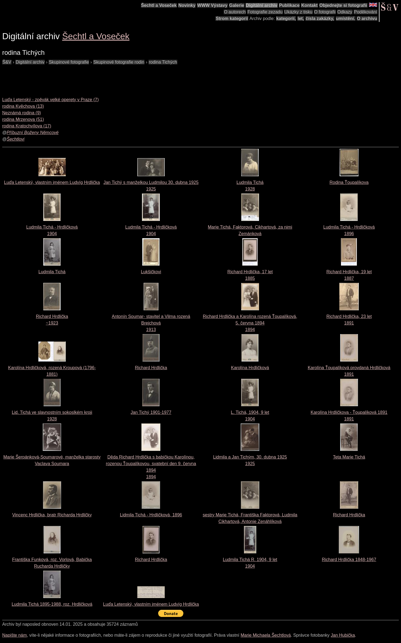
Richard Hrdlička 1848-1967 (349, 559)
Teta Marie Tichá (349, 457)
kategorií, (286, 18)
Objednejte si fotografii (343, 5)
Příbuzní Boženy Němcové (32, 132)
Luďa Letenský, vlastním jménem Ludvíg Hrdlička (52, 182)
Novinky (186, 5)
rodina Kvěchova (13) (23, 106)
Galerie (236, 5)
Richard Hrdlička (151, 367)
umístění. (345, 18)
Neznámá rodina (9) (21, 112)
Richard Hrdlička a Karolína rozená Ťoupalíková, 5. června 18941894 (250, 323)
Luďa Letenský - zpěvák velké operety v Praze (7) (50, 99)
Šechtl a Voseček (159, 5)
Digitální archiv (261, 5)
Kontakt (309, 5)
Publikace (289, 5)
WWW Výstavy (212, 5)
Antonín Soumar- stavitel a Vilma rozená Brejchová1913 (151, 323)
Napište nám (14, 635)
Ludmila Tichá (52, 271)
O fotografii (324, 12)
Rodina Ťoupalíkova (348, 182)
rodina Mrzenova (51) (23, 119)
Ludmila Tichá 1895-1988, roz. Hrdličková (52, 604)
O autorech (235, 12)
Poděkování (365, 12)
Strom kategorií (232, 18)
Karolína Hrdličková (250, 367)
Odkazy (344, 12)
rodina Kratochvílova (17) (26, 126)
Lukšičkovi (151, 271)
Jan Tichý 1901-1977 (151, 412)
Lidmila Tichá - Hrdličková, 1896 (151, 515)
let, (301, 18)
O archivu (367, 18)
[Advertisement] (102, 78)
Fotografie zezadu (265, 12)
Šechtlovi (15, 139)
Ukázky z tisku (298, 12)
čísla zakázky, (320, 18)
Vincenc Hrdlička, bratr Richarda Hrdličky (52, 515)
